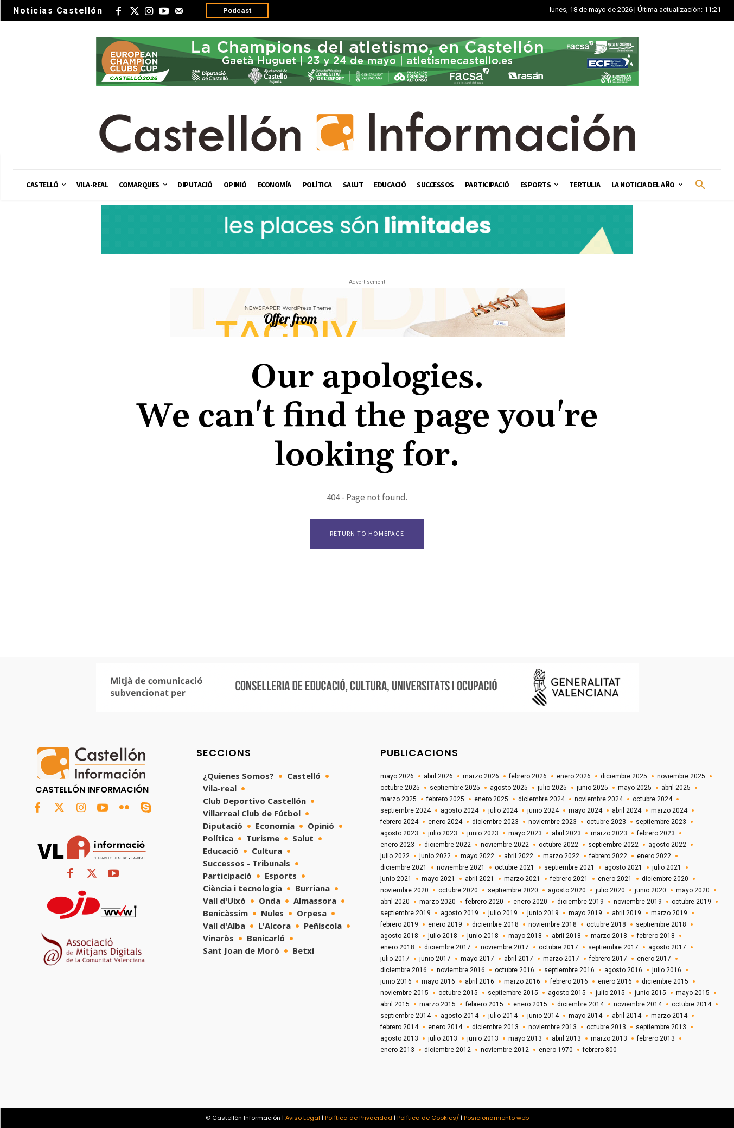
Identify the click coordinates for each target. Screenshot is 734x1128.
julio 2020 (610, 890)
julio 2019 (503, 913)
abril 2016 (479, 981)
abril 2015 (395, 1004)
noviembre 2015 (404, 993)
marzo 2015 (437, 1004)
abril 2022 (518, 856)
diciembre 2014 (580, 1004)
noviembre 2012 (505, 1050)
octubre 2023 (606, 822)
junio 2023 (483, 833)
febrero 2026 (528, 776)
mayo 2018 (525, 936)
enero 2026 (574, 776)
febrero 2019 (399, 924)
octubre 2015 (458, 993)
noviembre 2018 (552, 924)
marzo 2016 (522, 981)
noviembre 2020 (404, 890)
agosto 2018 (399, 936)
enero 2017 (654, 958)
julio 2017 (395, 958)
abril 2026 (438, 776)
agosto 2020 (567, 890)
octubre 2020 (458, 890)
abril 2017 (518, 958)
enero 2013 (397, 1050)
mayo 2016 (438, 981)
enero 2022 (654, 856)
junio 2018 (483, 936)
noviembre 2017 (505, 947)
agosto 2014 (459, 1015)
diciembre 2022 (447, 844)
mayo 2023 (525, 833)
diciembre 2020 (665, 879)
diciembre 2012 (447, 1050)
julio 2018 (442, 936)
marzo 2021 (522, 879)
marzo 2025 (398, 799)
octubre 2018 (606, 924)
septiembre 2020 (513, 890)
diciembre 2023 (495, 822)
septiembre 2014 (405, 1015)
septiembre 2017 (613, 947)
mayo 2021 (438, 879)
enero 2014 (445, 1027)
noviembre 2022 (505, 844)
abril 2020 (395, 901)
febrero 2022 (608, 856)
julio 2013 (442, 1038)
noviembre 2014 (638, 1004)
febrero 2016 (569, 981)
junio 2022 (435, 856)
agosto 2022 (667, 844)
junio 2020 (650, 890)
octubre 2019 (691, 901)
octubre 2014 (691, 1004)
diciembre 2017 (447, 947)
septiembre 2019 (405, 913)
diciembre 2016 (403, 970)
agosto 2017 (667, 947)
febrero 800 (600, 1050)
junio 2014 (543, 1015)
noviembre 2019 (638, 901)
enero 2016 (615, 981)
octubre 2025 (400, 787)
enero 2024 (445, 822)
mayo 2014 (585, 1015)
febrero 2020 (484, 901)
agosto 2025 (509, 787)
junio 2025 (592, 787)
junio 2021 (396, 879)
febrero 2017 (608, 958)
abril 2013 (566, 1038)
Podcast (237, 11)
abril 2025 (676, 787)
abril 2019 (626, 913)
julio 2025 (552, 787)
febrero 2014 (399, 1027)
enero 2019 (445, 924)
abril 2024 (626, 810)
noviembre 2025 (681, 776)
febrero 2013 (656, 1038)
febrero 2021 (569, 879)
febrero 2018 (656, 936)
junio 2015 (650, 993)
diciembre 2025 (624, 776)
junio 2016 (396, 981)
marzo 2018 (609, 936)
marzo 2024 (669, 810)
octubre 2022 (558, 844)
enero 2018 (397, 947)
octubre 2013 (606, 1027)
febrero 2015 (484, 1004)
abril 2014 (626, 1015)
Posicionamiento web (496, 1117)
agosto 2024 (459, 810)
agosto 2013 (399, 1038)
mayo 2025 (635, 787)
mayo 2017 (477, 958)
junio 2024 (543, 810)
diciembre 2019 (580, 901)
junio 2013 (483, 1038)
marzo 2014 (669, 1015)
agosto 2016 (623, 970)
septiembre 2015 (513, 993)
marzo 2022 (561, 856)
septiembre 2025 (455, 787)
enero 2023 (397, 844)
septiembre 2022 (613, 844)
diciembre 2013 (495, 1027)
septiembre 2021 (569, 867)
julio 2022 (395, 856)
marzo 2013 (609, 1038)
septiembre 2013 (661, 1027)
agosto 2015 (567, 993)
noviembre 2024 (599, 799)
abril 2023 (566, 833)
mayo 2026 (397, 776)
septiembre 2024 (405, 810)
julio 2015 (610, 993)
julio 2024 (503, 810)
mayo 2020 (693, 890)
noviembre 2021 (461, 867)
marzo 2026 (481, 776)
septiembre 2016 (569, 970)
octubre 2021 (514, 867)
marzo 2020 (437, 901)
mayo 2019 (585, 913)
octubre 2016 (514, 970)
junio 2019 (543, 913)
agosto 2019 (459, 913)
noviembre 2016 (461, 970)
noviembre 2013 (552, 1027)
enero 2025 (491, 799)
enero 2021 (615, 879)
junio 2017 (435, 958)
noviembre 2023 (552, 822)
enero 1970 (556, 1050)
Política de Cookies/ (428, 1117)
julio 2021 (666, 867)
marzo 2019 (669, 913)
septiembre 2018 (661, 924)
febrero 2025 (445, 799)
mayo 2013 (525, 1038)
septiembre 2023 (661, 822)
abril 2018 (566, 936)
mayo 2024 (585, 810)
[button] (700, 185)
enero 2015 (530, 1004)
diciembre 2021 (403, 867)
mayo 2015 (693, 993)
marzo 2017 (561, 958)
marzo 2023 (609, 833)
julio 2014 (503, 1015)
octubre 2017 (558, 947)
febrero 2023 (656, 833)
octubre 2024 (652, 799)
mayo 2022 (477, 856)
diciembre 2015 (665, 981)
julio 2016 (666, 970)
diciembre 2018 (495, 924)
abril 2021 (479, 879)
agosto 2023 (399, 833)
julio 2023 (442, 833)
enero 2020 (530, 901)
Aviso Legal (302, 1117)
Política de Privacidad (358, 1117)
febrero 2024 (399, 822)
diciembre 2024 (541, 799)
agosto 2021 (623, 867)
